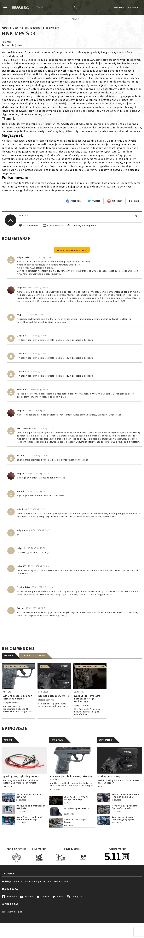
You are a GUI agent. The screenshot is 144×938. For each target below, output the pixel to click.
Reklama (5, 19)
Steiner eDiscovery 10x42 (113, 796)
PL (134, 10)
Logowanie (133, 8)
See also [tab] (8, 676)
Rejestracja (119, 8)
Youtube (27, 917)
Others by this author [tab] (33, 676)
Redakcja (6, 902)
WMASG (5, 48)
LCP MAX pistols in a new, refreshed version (71, 798)
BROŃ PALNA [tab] (57, 760)
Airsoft (17, 48)
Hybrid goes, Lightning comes (21, 796)
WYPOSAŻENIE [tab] (105, 760)
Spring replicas (33, 48)
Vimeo (58, 917)
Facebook (9, 917)
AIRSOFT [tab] (8, 760)
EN (138, 10)
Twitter (43, 917)
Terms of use (61, 902)
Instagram (75, 917)
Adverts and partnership (38, 902)
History (18, 902)
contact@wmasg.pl (12, 932)
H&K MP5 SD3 (52, 48)
